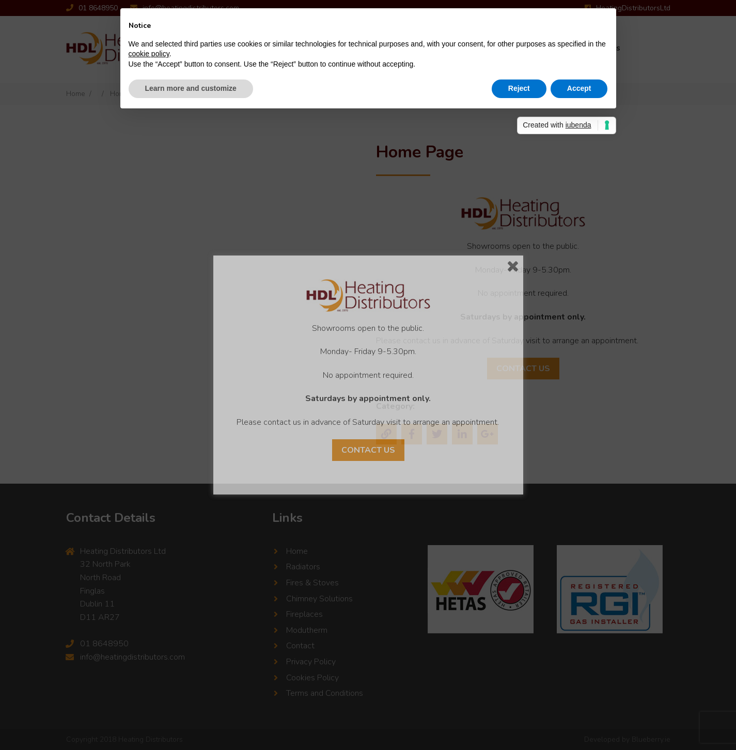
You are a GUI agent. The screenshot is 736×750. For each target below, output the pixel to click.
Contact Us (368, 450)
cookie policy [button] (149, 54)
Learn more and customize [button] (191, 88)
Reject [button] (519, 88)
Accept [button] (579, 88)
